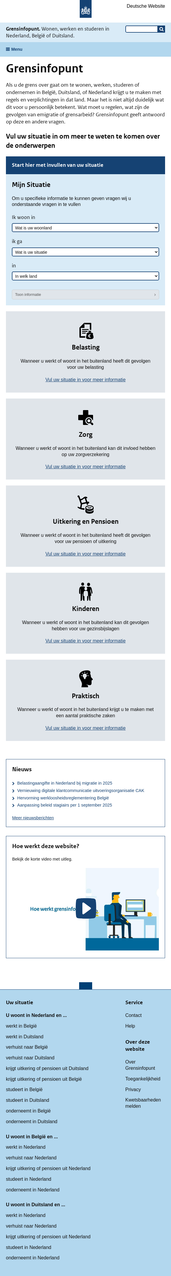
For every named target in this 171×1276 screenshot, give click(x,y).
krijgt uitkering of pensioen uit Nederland (48, 1168)
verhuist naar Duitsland (30, 1057)
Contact (133, 1015)
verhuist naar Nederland (31, 1157)
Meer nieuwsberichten (33, 817)
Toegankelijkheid (142, 1078)
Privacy (133, 1089)
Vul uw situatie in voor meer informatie (85, 379)
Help (130, 1026)
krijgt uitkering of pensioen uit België (44, 1079)
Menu (17, 49)
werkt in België (21, 1026)
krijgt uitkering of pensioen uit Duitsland (47, 1068)
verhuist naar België (27, 1047)
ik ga (17, 241)
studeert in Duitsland (27, 1100)
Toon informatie (28, 294)
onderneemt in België (28, 1110)
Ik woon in (23, 217)
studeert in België (24, 1089)
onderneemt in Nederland (33, 1189)
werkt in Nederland (25, 1147)
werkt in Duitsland (24, 1036)
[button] (161, 29)
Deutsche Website (146, 6)
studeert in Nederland (28, 1179)
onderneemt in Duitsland (31, 1121)
